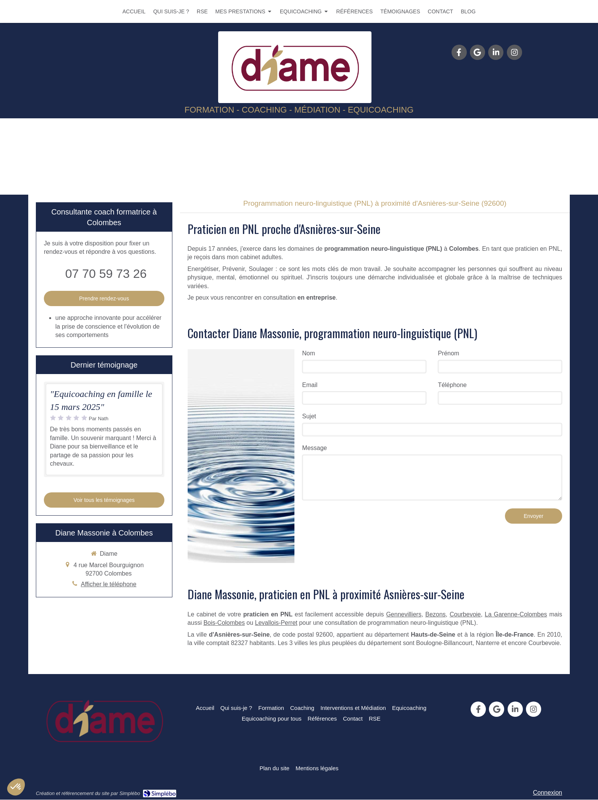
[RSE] (375, 719)
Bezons (435, 614)
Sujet (309, 416)
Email (309, 385)
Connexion (548, 792)
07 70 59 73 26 (106, 274)
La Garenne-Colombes (516, 614)
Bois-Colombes (223, 622)
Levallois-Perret (276, 622)
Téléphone (452, 385)
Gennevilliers (403, 614)
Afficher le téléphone (109, 584)
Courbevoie (465, 614)
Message (314, 448)
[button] (16, 787)
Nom (308, 353)
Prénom (448, 353)
